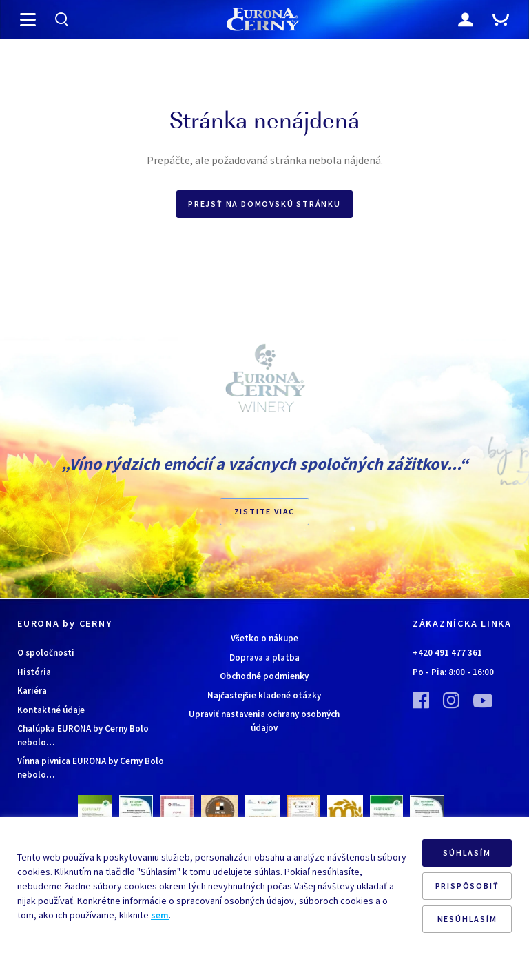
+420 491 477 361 (447, 653)
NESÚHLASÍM (467, 919)
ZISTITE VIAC (264, 511)
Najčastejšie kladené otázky (264, 695)
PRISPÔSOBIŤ (467, 886)
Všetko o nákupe (264, 638)
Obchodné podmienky (264, 676)
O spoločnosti (45, 653)
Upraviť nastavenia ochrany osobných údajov (264, 721)
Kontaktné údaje (51, 710)
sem (160, 915)
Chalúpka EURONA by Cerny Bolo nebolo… (83, 735)
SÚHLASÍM (466, 852)
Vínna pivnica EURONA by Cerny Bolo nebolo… (90, 768)
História (34, 672)
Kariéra (32, 690)
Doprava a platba (264, 657)
